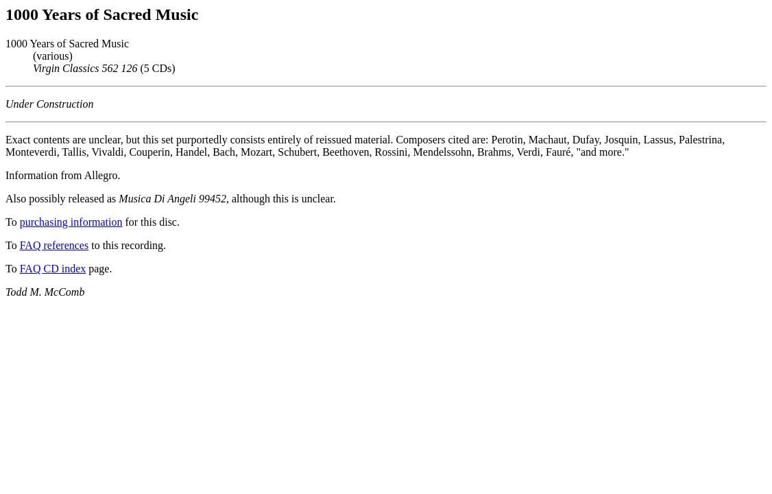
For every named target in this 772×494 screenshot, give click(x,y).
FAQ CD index (53, 268)
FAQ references (54, 245)
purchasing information (71, 222)
